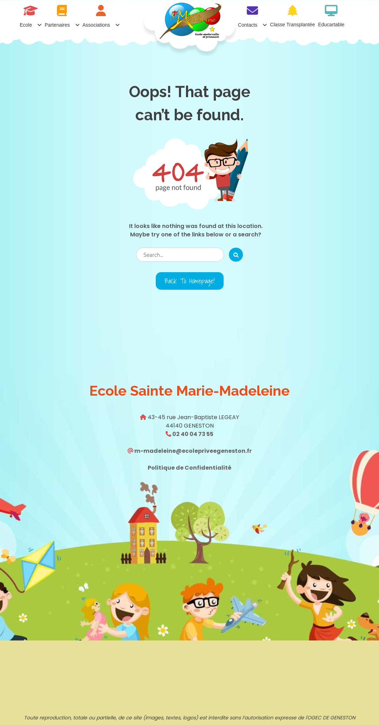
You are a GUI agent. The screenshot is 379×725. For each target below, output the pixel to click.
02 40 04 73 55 (192, 434)
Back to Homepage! (190, 281)
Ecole (26, 25)
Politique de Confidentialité (189, 468)
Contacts (247, 25)
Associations (96, 25)
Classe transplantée (292, 24)
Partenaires (57, 25)
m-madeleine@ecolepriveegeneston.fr (192, 451)
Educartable (331, 24)
